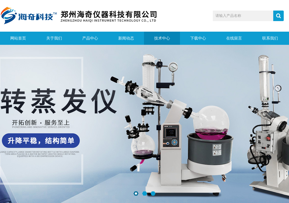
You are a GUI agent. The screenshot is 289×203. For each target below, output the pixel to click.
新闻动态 (126, 38)
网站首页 (18, 38)
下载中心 (198, 38)
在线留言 (234, 38)
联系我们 (270, 38)
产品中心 (90, 38)
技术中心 (162, 38)
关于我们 (54, 38)
